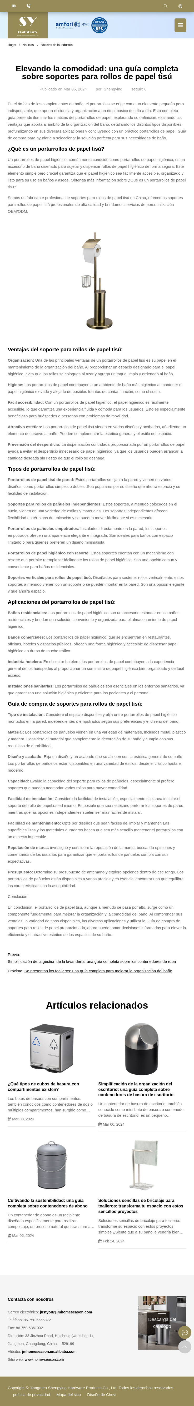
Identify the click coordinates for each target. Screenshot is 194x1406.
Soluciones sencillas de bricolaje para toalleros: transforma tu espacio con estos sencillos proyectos (140, 1206)
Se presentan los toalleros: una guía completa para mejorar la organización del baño (98, 971)
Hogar (12, 45)
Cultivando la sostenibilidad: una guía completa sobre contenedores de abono (47, 1203)
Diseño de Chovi (101, 1394)
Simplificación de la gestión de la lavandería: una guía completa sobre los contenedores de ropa (92, 961)
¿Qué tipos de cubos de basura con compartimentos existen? (43, 1087)
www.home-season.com (44, 1359)
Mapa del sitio (69, 1394)
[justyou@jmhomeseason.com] (14, 6)
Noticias (28, 45)
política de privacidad (31, 1394)
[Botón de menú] (180, 25)
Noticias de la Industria (57, 45)
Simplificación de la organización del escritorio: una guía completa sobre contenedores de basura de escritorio (135, 1089)
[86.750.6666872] (28, 6)
